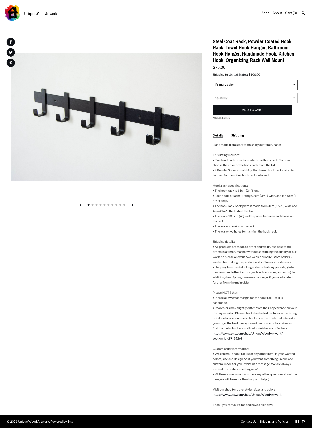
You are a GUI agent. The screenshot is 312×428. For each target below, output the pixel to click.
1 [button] (89, 205)
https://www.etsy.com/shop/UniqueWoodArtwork (247, 394)
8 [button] (116, 205)
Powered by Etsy (61, 421)
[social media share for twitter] (11, 52)
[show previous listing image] (80, 205)
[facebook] (297, 421)
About (277, 13)
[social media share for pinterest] (11, 63)
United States (238, 74)
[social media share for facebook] (10, 42)
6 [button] (108, 205)
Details (218, 135)
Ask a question (221, 118)
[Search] (303, 13)
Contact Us (248, 421)
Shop (265, 13)
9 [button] (120, 205)
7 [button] (112, 205)
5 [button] (104, 205)
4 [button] (100, 205)
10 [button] (124, 205)
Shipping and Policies (274, 421)
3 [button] (97, 205)
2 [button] (93, 205)
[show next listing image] (133, 205)
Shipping (237, 135)
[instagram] (303, 421)
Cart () (291, 13)
